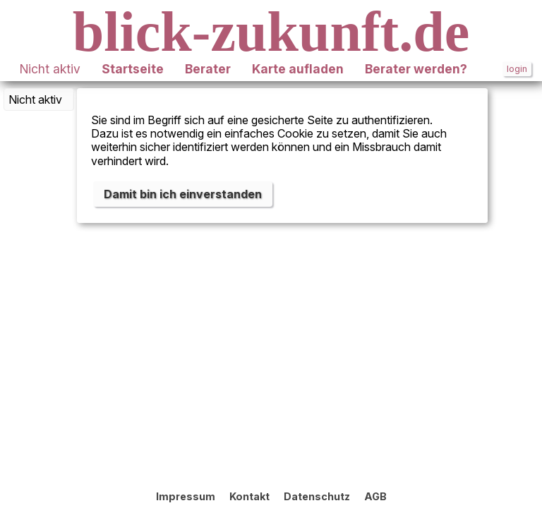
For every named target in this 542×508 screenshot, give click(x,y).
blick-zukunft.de (271, 32)
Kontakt (249, 496)
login (517, 69)
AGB (375, 496)
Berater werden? (416, 69)
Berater (208, 69)
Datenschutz (317, 496)
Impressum (185, 496)
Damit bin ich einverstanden (183, 194)
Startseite (133, 69)
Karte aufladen (298, 69)
